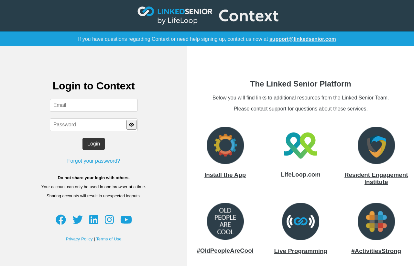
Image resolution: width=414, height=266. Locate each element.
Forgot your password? (93, 161)
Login (93, 143)
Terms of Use (109, 239)
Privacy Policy (79, 239)
